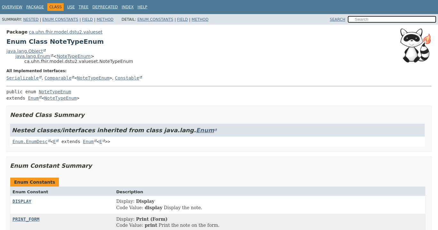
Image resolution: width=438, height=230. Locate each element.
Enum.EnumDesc (30, 141)
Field (87, 19)
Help (142, 7)
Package (35, 7)
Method (105, 19)
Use (71, 7)
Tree (84, 7)
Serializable (22, 77)
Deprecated (105, 7)
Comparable (57, 77)
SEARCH (338, 19)
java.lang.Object (24, 51)
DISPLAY (21, 201)
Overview (12, 7)
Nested (30, 19)
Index (128, 7)
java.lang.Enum (32, 56)
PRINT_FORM (25, 219)
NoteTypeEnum (74, 56)
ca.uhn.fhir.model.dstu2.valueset (65, 31)
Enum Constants (60, 19)
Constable (127, 77)
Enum (33, 98)
